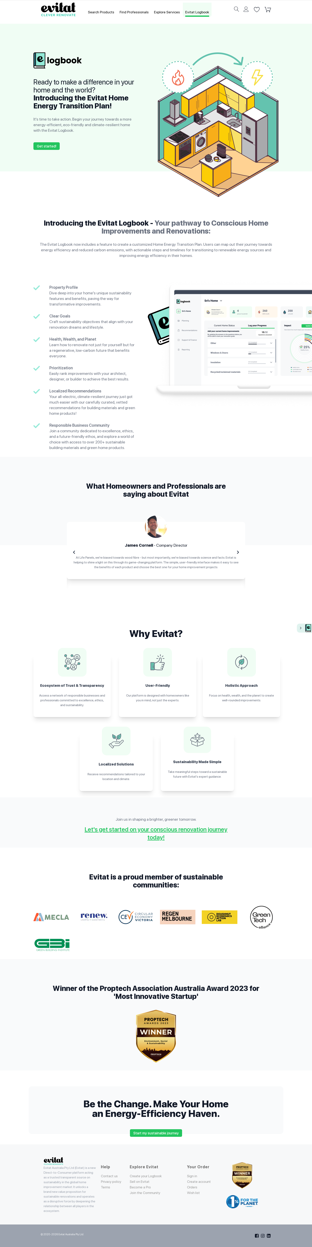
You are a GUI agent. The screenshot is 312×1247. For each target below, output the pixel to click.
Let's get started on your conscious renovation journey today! (156, 833)
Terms (106, 1187)
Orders (192, 1192)
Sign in (192, 1176)
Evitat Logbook (197, 12)
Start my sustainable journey (156, 1133)
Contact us (110, 1176)
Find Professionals (134, 12)
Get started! (46, 146)
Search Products (101, 12)
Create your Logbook (146, 1176)
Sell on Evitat (140, 1181)
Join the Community (146, 1193)
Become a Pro (140, 1187)
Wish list (194, 1197)
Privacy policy (111, 1181)
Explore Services (167, 12)
